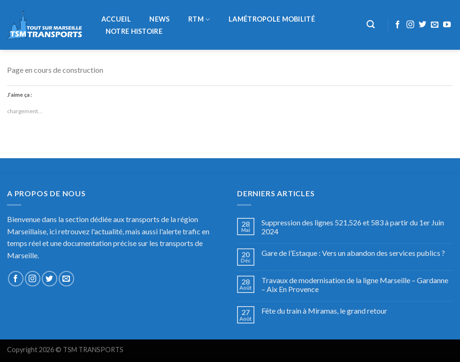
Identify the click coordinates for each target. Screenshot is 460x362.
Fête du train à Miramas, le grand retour (324, 310)
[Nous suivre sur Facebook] (397, 25)
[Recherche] (371, 25)
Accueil (116, 19)
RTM (199, 19)
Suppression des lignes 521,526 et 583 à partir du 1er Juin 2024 (352, 227)
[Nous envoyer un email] (434, 25)
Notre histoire (134, 31)
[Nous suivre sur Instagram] (410, 25)
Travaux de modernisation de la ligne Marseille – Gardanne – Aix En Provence (354, 284)
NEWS (159, 19)
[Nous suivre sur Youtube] (447, 25)
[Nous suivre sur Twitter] (422, 25)
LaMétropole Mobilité (272, 19)
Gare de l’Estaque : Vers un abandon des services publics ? (353, 252)
